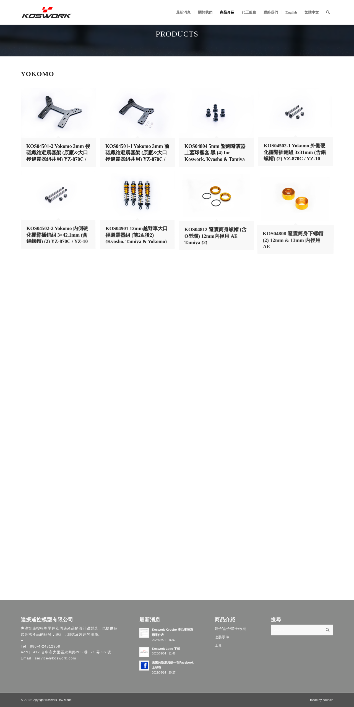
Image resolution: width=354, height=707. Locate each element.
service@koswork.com (55, 658)
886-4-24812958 (45, 646)
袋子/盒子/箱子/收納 (230, 629)
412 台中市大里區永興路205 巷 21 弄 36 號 (71, 652)
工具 (218, 645)
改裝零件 (222, 637)
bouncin (327, 699)
